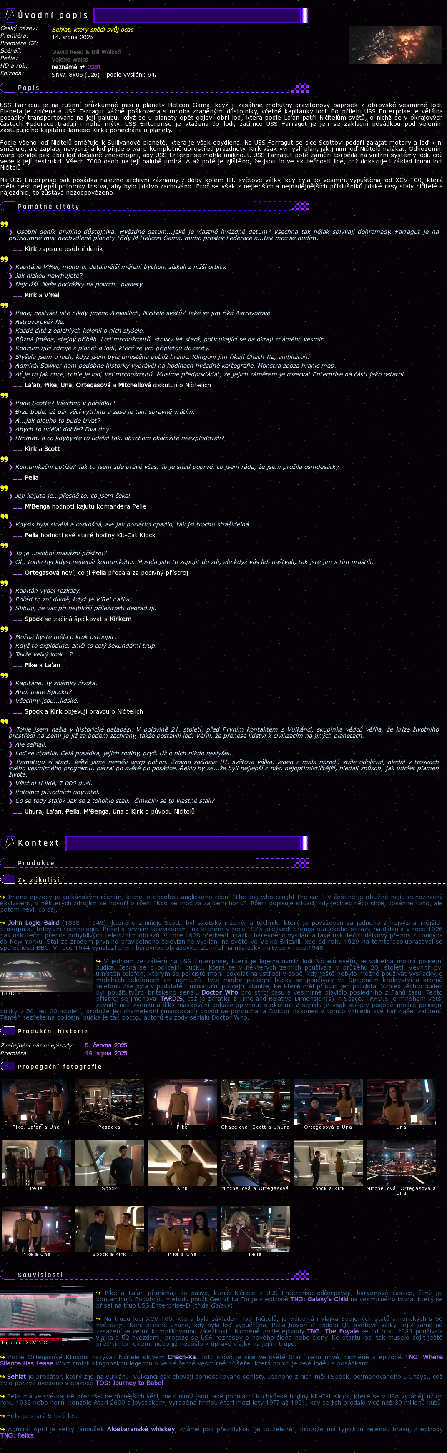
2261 (94, 67)
